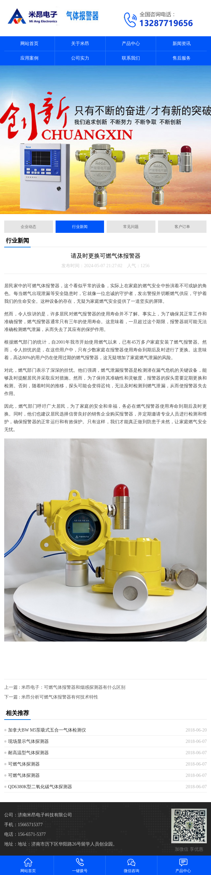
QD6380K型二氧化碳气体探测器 (40, 786)
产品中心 (131, 43)
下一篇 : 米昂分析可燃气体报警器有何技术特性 (51, 697)
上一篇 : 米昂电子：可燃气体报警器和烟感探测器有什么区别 (64, 687)
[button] (103, 208)
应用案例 (29, 58)
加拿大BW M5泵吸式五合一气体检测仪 (47, 730)
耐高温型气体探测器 (28, 752)
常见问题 (131, 226)
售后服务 (182, 58)
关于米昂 (80, 43)
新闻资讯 (182, 43)
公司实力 (80, 58)
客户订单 (182, 226)
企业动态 (28, 226)
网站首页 (29, 43)
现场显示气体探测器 (28, 741)
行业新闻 (80, 226)
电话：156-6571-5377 (25, 834)
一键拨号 (80, 865)
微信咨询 (131, 865)
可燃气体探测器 (24, 764)
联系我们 (131, 58)
